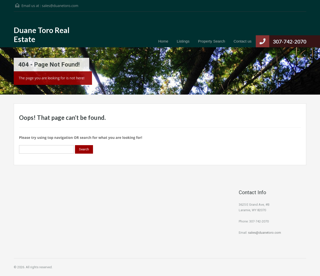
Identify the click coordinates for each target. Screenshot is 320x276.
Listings (183, 41)
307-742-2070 (289, 41)
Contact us (243, 41)
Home (163, 41)
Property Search (211, 41)
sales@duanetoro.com (60, 5)
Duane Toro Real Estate (42, 35)
